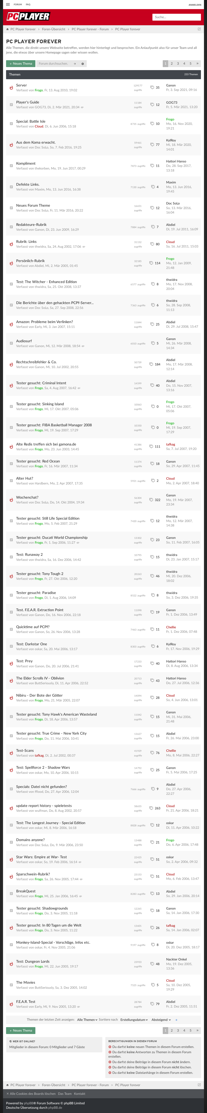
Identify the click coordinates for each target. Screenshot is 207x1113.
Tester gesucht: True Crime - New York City (51, 733)
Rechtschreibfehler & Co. (36, 362)
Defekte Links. (27, 184)
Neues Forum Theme (33, 205)
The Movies (25, 983)
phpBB (28, 1103)
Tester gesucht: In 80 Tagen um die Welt (48, 925)
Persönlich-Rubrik (30, 261)
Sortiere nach (123, 1019)
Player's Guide (27, 102)
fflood (39, 791)
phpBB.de (55, 1107)
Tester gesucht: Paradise (36, 593)
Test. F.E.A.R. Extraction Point (39, 610)
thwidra (40, 246)
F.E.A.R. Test (25, 1002)
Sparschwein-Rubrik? (33, 874)
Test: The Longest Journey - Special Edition (50, 823)
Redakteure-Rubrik (31, 225)
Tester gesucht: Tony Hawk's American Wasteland (56, 714)
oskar (38, 649)
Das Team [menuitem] (65, 1093)
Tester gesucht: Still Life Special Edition (47, 518)
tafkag (170, 444)
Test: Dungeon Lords (33, 961)
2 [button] (172, 63)
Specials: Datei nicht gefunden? (41, 787)
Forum (18, 4)
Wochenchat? (27, 497)
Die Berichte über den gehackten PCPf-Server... (55, 303)
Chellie (171, 627)
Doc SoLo (41, 147)
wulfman (41, 810)
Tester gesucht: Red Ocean (38, 461)
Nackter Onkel (176, 959)
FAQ (28, 4)
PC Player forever (33, 42)
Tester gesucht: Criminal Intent (41, 383)
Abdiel (170, 224)
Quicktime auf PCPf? (33, 627)
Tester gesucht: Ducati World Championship (52, 538)
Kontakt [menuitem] (79, 1093)
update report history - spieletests (44, 806)
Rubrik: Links (26, 242)
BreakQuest (26, 891)
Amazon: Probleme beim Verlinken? (44, 322)
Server (21, 85)
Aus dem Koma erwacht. (36, 142)
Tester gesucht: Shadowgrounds (42, 908)
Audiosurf (24, 341)
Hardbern (41, 483)
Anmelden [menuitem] (195, 4)
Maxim (39, 189)
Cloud (39, 126)
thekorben (42, 168)
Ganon (171, 85)
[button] (197, 63)
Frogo (39, 90)
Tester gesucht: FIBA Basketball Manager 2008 (54, 425)
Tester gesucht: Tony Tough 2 (39, 574)
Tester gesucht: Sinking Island (40, 404)
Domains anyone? (30, 840)
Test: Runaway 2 (29, 555)
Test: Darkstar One (31, 644)
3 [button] (178, 63)
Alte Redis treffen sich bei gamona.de (46, 444)
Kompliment (26, 163)
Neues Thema (20, 63)
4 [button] (184, 63)
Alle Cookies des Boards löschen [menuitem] (31, 1093)
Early (38, 327)
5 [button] (190, 63)
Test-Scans (25, 751)
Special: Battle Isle (30, 121)
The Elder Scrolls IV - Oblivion (40, 678)
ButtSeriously (44, 683)
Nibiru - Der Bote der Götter (39, 695)
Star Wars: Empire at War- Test (41, 857)
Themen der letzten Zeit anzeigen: (62, 1019)
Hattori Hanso (176, 161)
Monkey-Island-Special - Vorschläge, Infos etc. (53, 943)
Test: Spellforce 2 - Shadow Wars (43, 768)
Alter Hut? (24, 478)
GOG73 (40, 107)
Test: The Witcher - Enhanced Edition (46, 282)
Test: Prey (24, 661)
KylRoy (171, 140)
